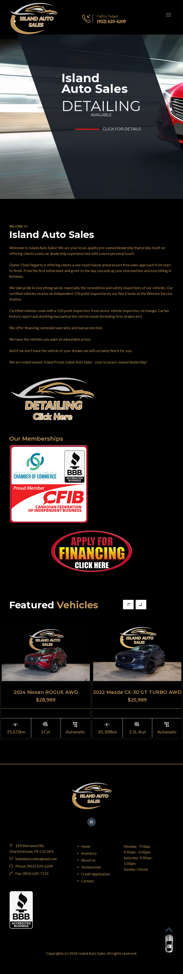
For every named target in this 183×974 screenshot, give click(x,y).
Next (141, 604)
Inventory (89, 853)
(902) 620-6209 (111, 21)
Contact (87, 881)
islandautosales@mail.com (36, 859)
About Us (88, 860)
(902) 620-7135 (36, 873)
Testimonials (91, 867)
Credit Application (95, 874)
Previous (128, 604)
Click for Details (122, 129)
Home (85, 846)
